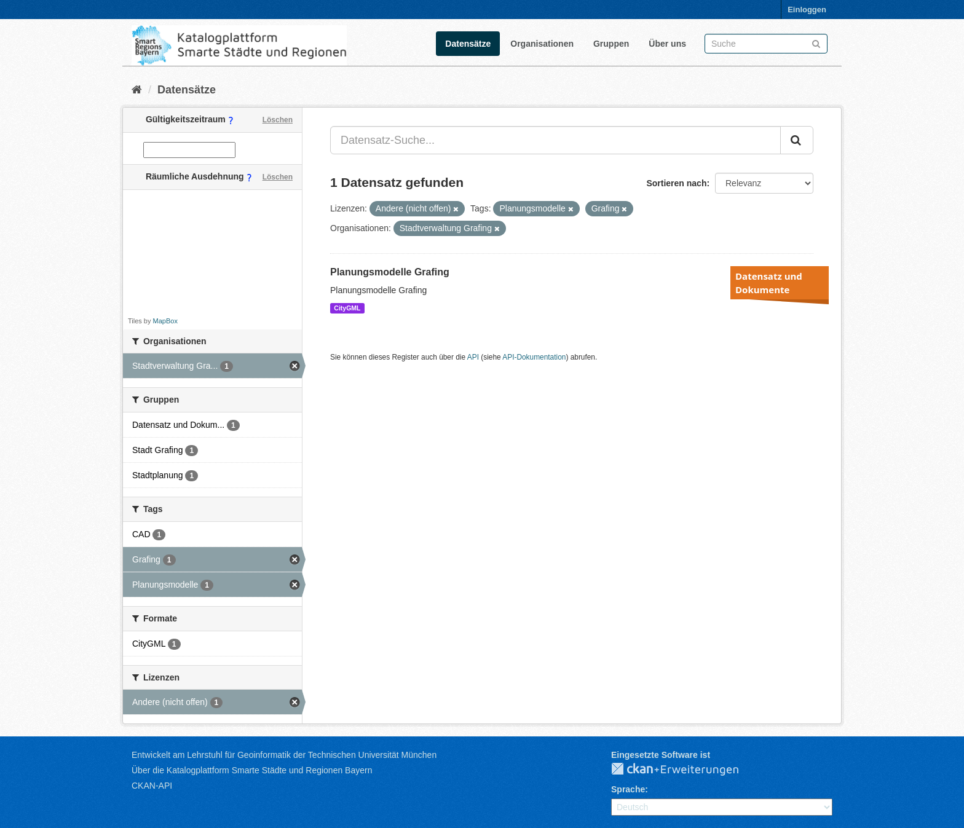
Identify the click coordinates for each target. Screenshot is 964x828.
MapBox (165, 321)
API (473, 357)
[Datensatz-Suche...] (555, 140)
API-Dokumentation (534, 357)
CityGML (347, 308)
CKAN (685, 769)
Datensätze (468, 44)
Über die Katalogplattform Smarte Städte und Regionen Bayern (252, 770)
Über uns (667, 44)
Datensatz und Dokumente (768, 283)
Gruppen (611, 44)
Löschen (278, 120)
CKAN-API (152, 786)
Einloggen (807, 9)
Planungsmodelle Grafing (389, 272)
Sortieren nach (676, 183)
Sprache (628, 789)
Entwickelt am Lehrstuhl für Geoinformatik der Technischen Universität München (284, 755)
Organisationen (542, 44)
